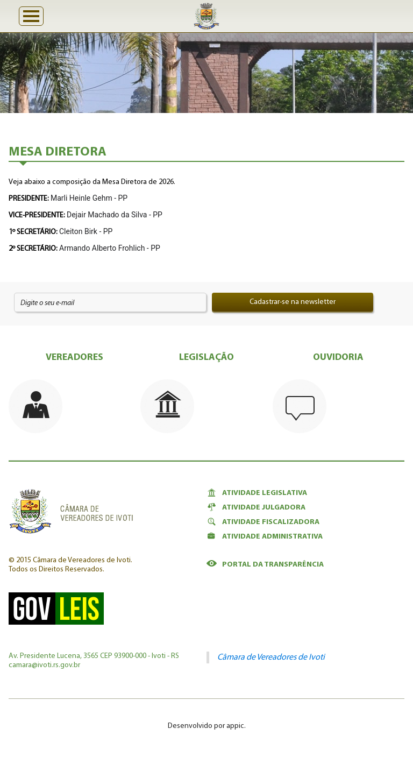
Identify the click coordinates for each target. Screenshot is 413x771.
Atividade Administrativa (264, 536)
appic (235, 726)
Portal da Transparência (265, 564)
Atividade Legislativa (256, 493)
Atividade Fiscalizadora (262, 522)
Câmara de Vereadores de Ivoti (271, 657)
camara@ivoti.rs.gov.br (44, 665)
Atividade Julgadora (255, 507)
